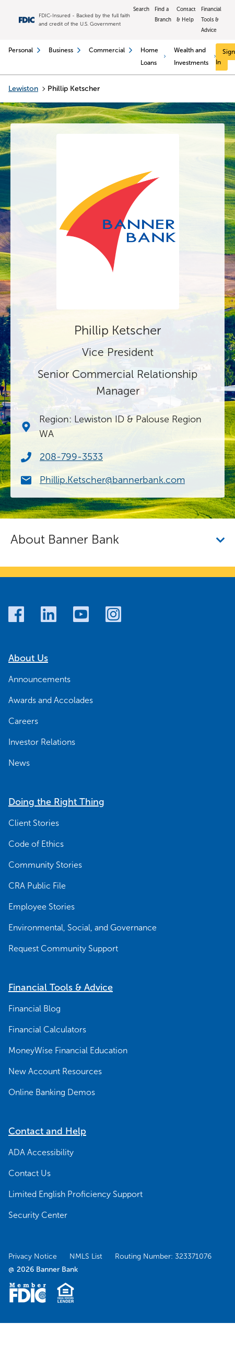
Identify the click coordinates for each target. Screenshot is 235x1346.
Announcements (39, 679)
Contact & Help (186, 14)
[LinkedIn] (48, 614)
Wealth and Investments (195, 56)
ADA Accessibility (41, 1152)
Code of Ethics (36, 843)
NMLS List (85, 1256)
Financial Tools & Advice (211, 19)
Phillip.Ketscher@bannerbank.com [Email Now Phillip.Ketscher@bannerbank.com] (112, 480)
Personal (24, 50)
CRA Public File (37, 885)
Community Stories (45, 864)
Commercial (110, 50)
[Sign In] (225, 57)
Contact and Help (47, 1131)
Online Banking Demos (51, 1092)
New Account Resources (55, 1071)
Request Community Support (63, 948)
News (19, 762)
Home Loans (153, 56)
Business (64, 50)
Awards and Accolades (50, 700)
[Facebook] (16, 614)
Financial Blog (34, 1008)
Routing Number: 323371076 (163, 1256)
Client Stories (33, 823)
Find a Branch (163, 14)
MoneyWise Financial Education (67, 1050)
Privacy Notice (32, 1256)
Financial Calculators (47, 1029)
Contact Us (29, 1173)
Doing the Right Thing (56, 802)
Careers (23, 721)
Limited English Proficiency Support (75, 1194)
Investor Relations (41, 742)
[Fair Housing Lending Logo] (65, 1292)
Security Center (37, 1215)
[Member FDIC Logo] (27, 1292)
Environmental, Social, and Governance (82, 927)
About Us (28, 658)
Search (141, 9)
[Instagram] (113, 614)
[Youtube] (81, 614)
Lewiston (23, 89)
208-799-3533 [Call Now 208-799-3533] (71, 457)
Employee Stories (41, 906)
